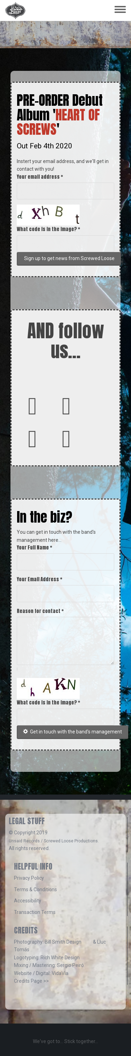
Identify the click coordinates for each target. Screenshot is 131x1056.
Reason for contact (40, 611)
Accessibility (27, 900)
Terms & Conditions (35, 889)
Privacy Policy (29, 878)
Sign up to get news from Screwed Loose (69, 258)
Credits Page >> (31, 981)
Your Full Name (34, 547)
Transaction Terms (35, 912)
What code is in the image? (48, 229)
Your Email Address (39, 579)
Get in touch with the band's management (72, 731)
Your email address (40, 176)
